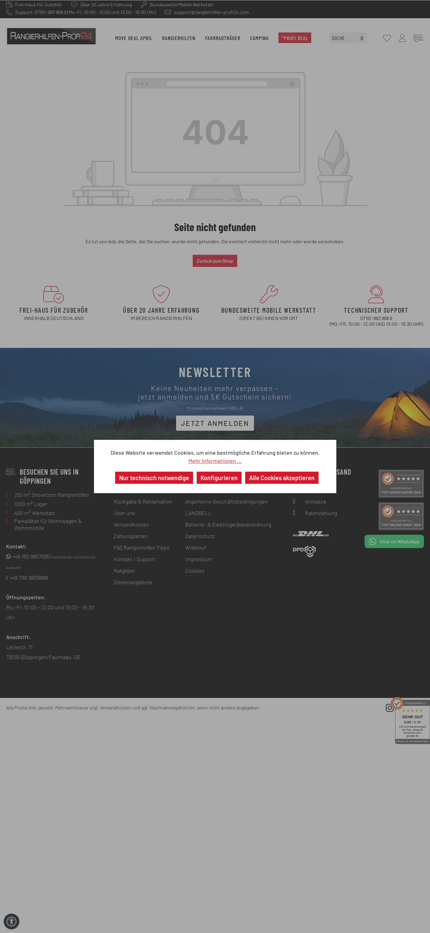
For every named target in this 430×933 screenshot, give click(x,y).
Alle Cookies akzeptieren (282, 477)
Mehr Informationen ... (215, 460)
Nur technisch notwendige (154, 477)
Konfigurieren (219, 477)
